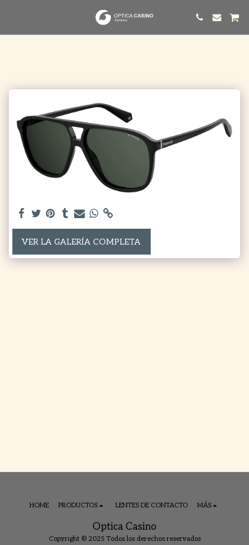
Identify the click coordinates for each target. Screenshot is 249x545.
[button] (13, 17)
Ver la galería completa (81, 242)
